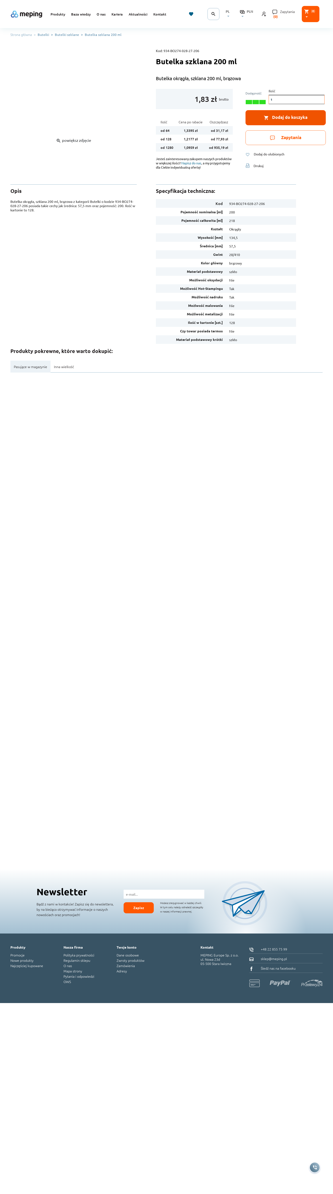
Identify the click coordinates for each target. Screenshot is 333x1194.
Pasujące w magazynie (30, 366)
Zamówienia (126, 965)
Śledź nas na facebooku (272, 968)
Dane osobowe (128, 955)
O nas (101, 14)
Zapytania (287, 11)
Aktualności (138, 14)
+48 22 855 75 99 (268, 949)
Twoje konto (127, 947)
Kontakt (159, 14)
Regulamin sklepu (76, 960)
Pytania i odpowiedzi (78, 976)
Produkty (58, 14)
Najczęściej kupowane (26, 965)
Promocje (17, 955)
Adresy (122, 971)
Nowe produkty (22, 960)
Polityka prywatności (78, 955)
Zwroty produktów (130, 960)
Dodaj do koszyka (286, 117)
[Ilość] (297, 99)
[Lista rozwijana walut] (247, 14)
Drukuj (255, 166)
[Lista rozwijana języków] (230, 14)
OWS (67, 981)
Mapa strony (72, 971)
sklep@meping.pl (268, 958)
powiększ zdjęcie (73, 140)
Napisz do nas (191, 163)
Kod (219, 203)
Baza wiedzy (81, 14)
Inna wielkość (64, 366)
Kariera (117, 14)
